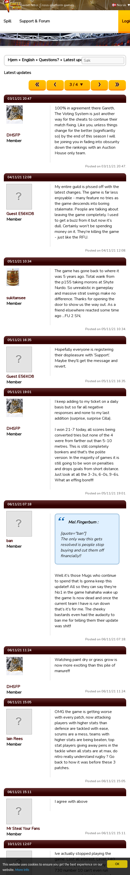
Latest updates (77, 60)
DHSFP (13, 135)
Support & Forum (34, 21)
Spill (7, 21)
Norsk (119, 5)
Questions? (49, 60)
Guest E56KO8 (20, 214)
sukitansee (16, 298)
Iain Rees (14, 739)
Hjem (12, 60)
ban (9, 541)
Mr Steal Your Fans (23, 828)
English (28, 60)
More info (22, 870)
